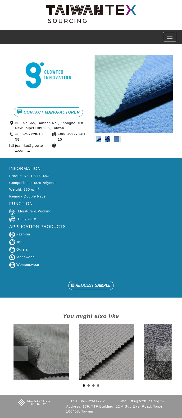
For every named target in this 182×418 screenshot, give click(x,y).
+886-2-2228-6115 (72, 136)
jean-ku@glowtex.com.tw (29, 148)
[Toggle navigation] (169, 36)
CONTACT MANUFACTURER (48, 111)
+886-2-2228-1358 (29, 136)
